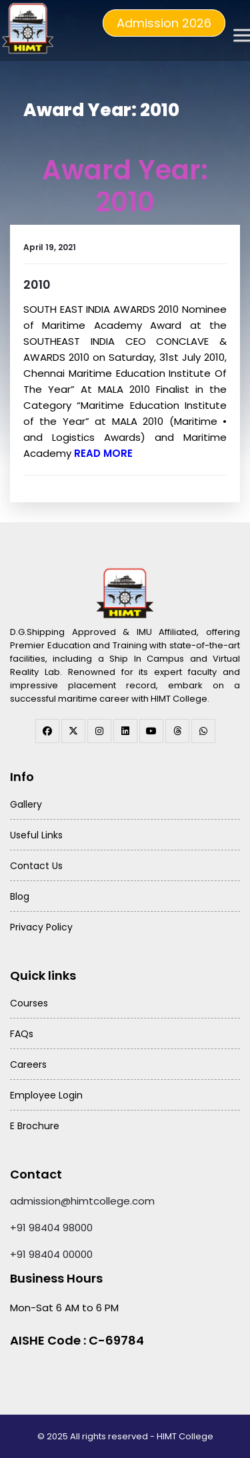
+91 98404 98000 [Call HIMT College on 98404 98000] (51, 1228)
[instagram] (99, 731)
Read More (103, 453)
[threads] (177, 731)
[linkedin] (125, 731)
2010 (37, 284)
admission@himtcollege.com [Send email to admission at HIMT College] (82, 1201)
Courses (29, 1003)
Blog (19, 896)
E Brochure (34, 1126)
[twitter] (73, 731)
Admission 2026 (164, 23)
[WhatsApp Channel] (203, 731)
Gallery (26, 804)
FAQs (21, 1033)
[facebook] (47, 731)
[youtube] (151, 731)
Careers (28, 1064)
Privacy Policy (41, 927)
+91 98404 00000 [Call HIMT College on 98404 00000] (51, 1254)
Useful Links (36, 835)
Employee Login (46, 1095)
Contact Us (36, 865)
